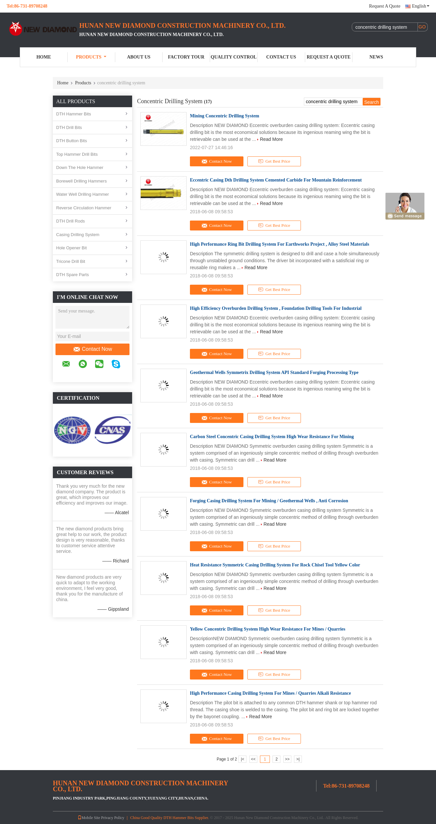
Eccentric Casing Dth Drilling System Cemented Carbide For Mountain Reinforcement (276, 180)
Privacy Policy (112, 817)
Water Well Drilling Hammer (82, 194)
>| (298, 759)
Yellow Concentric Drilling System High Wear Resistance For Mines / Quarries (267, 629)
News (376, 57)
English (420, 6)
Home (43, 57)
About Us (138, 57)
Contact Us (281, 57)
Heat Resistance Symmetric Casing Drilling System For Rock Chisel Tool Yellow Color (275, 564)
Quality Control (234, 57)
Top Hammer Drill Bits (77, 154)
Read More (271, 139)
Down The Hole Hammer (79, 167)
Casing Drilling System (77, 234)
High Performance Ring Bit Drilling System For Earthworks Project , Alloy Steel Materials (279, 244)
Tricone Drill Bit (70, 261)
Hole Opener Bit (71, 247)
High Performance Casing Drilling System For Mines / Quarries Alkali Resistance (270, 693)
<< (253, 759)
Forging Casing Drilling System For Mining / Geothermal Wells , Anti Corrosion (269, 500)
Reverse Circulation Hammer (83, 207)
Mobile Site (89, 817)
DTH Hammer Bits (73, 113)
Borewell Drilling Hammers (81, 181)
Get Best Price (274, 161)
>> (287, 759)
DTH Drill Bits (69, 127)
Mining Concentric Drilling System (224, 115)
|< (242, 759)
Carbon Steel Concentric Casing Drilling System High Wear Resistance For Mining (272, 436)
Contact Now (92, 349)
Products (91, 57)
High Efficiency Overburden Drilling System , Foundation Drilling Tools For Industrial (276, 308)
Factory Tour (186, 57)
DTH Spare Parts (72, 274)
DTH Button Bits (71, 140)
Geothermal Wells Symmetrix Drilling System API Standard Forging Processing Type (274, 372)
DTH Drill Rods (70, 221)
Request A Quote (384, 6)
